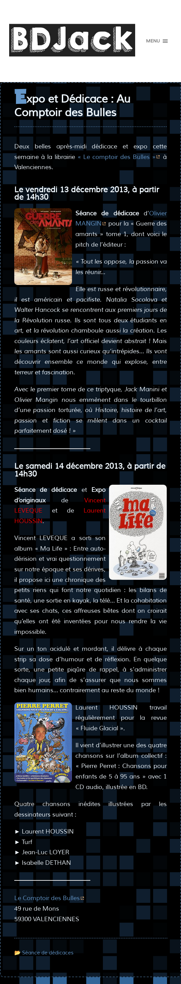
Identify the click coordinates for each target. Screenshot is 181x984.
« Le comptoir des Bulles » (116, 157)
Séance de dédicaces (47, 952)
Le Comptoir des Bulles (47, 898)
